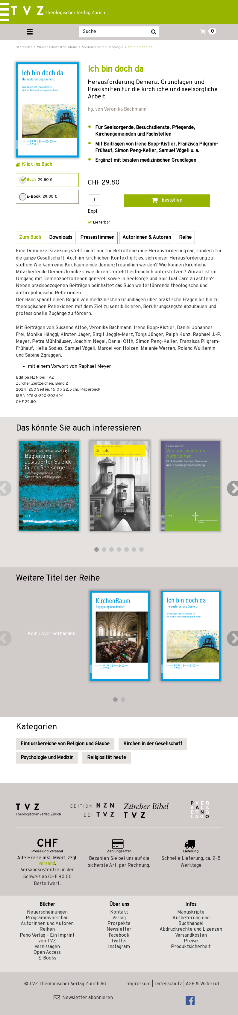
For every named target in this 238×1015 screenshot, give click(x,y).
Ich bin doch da (140, 47)
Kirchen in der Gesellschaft (152, 744)
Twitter (119, 941)
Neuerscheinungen (47, 912)
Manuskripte (190, 912)
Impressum (138, 984)
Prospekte (119, 924)
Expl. (93, 212)
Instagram (119, 947)
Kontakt (119, 912)
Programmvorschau (47, 918)
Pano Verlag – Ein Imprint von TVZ (47, 938)
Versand (46, 864)
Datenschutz (168, 984)
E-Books (47, 958)
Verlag (119, 918)
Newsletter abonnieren (83, 998)
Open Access (47, 953)
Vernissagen (47, 947)
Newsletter (119, 929)
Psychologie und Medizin (47, 758)
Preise (191, 941)
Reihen (47, 929)
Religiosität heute (106, 758)
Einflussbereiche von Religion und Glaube (65, 744)
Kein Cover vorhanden (51, 634)
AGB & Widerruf (202, 984)
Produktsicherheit (191, 947)
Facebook (119, 935)
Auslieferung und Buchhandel (191, 921)
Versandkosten (191, 935)
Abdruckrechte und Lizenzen (191, 929)
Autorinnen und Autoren (47, 924)
